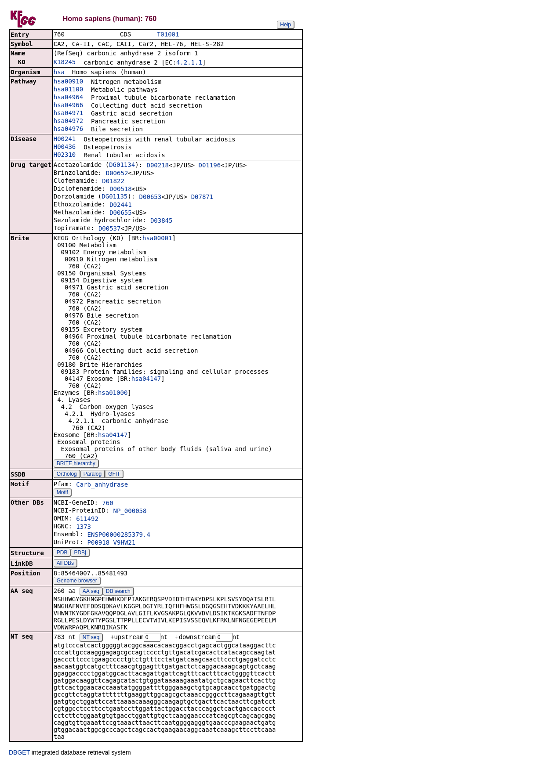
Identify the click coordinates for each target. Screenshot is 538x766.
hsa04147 (146, 379)
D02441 (120, 205)
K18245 (65, 62)
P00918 (98, 543)
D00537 (109, 229)
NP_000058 (130, 511)
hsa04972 (68, 121)
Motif (62, 493)
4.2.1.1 (189, 63)
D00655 (120, 213)
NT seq (91, 639)
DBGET (19, 753)
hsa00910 (68, 82)
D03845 (161, 221)
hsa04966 (68, 105)
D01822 (113, 181)
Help (285, 25)
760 (107, 503)
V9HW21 (124, 543)
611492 (87, 519)
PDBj (80, 553)
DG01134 (122, 165)
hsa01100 (68, 90)
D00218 (157, 166)
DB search (118, 592)
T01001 (168, 35)
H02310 (65, 155)
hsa (59, 72)
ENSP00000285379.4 (118, 535)
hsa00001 (157, 238)
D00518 (120, 189)
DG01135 (114, 197)
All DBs (65, 564)
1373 (83, 527)
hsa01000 (112, 393)
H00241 (65, 139)
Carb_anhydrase (102, 485)
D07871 (202, 197)
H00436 (65, 147)
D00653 (150, 197)
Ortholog (67, 475)
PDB (62, 553)
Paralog (93, 475)
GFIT (114, 475)
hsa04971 (68, 113)
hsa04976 (68, 129)
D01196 (209, 166)
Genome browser (77, 581)
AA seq (91, 592)
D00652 (117, 173)
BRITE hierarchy (76, 464)
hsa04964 (68, 97)
